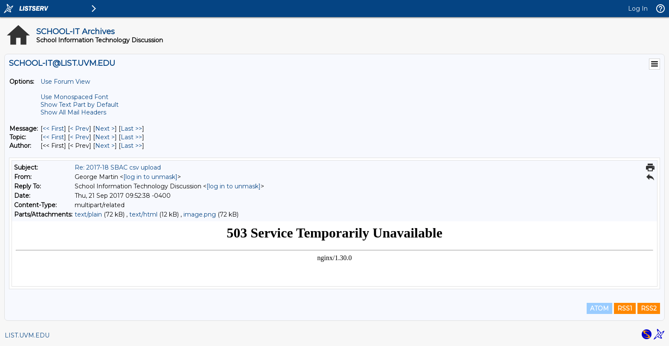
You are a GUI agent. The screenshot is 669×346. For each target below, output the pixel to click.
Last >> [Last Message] (131, 128)
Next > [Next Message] (105, 128)
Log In (638, 8)
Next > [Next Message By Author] (105, 146)
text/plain (88, 214)
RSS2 (649, 308)
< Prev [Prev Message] (79, 128)
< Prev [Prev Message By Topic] (79, 137)
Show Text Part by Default (80, 104)
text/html (143, 214)
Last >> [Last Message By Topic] (131, 137)
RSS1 (624, 308)
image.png (199, 214)
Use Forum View (65, 81)
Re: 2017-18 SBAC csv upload (118, 167)
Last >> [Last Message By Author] (131, 146)
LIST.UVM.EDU (27, 335)
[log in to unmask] (150, 177)
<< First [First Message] (53, 128)
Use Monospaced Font (74, 97)
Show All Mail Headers (73, 112)
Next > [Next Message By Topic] (105, 137)
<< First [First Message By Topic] (53, 137)
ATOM (599, 308)
